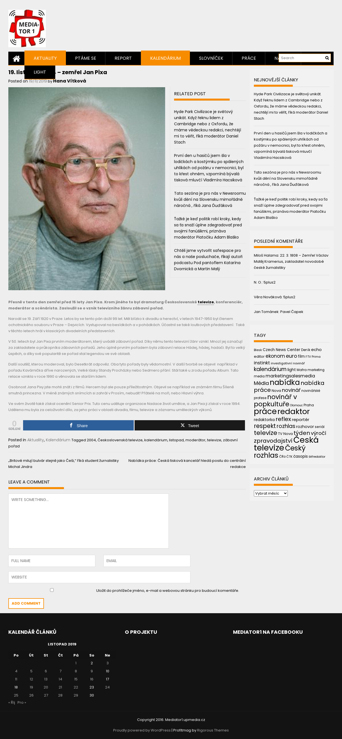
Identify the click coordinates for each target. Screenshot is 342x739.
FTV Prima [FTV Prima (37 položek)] (313, 357)
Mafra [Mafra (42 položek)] (302, 369)
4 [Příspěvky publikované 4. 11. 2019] (16, 671)
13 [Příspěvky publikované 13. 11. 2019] (46, 679)
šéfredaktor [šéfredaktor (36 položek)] (317, 457)
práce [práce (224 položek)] (265, 411)
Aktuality (45, 58)
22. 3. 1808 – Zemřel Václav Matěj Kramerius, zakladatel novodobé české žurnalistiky (291, 261)
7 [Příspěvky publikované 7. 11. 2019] (60, 671)
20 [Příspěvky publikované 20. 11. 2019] (46, 687)
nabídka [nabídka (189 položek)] (285, 382)
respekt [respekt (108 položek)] (265, 426)
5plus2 (270, 282)
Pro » (22, 702)
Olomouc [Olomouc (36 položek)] (296, 405)
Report (123, 58)
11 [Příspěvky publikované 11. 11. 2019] (16, 679)
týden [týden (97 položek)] (302, 433)
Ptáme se (85, 58)
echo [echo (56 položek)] (316, 349)
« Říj (11, 702)
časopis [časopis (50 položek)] (300, 456)
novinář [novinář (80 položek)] (291, 390)
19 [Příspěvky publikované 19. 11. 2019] (31, 687)
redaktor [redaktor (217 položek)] (293, 411)
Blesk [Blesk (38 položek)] (258, 350)
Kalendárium (165, 58)
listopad (176, 440)
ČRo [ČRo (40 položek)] (282, 456)
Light (40, 72)
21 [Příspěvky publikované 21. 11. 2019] (60, 687)
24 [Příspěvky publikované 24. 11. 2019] (107, 687)
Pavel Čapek (291, 311)
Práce (249, 58)
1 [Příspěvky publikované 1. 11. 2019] (75, 663)
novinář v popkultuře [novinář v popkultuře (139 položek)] (275, 400)
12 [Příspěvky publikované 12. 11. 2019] (31, 679)
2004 (91, 440)
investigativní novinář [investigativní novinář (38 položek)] (288, 363)
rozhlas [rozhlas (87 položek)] (286, 426)
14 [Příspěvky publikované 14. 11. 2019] (60, 679)
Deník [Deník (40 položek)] (305, 350)
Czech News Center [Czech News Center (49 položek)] (281, 349)
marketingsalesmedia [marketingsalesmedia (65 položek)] (290, 376)
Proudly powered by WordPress (142, 730)
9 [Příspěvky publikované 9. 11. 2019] (92, 671)
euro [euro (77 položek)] (291, 355)
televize (214, 440)
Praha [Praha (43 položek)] (309, 405)
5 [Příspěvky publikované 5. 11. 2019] (31, 671)
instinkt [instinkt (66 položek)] (262, 363)
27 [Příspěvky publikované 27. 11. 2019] (46, 695)
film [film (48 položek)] (301, 356)
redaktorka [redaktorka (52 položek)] (264, 419)
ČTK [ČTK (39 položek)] (289, 456)
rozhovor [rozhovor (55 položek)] (305, 426)
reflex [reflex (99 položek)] (283, 419)
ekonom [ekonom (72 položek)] (275, 356)
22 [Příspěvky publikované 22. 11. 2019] (76, 687)
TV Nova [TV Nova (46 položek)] (285, 433)
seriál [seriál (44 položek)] (319, 426)
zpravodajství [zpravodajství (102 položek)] (273, 441)
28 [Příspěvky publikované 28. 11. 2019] (60, 695)
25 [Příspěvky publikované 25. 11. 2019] (16, 695)
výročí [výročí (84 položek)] (318, 433)
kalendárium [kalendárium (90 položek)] (270, 369)
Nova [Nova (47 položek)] (276, 390)
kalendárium (155, 440)
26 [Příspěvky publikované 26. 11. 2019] (31, 695)
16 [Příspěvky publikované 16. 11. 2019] (91, 679)
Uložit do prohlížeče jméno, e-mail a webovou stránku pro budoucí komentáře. (167, 590)
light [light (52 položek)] (292, 369)
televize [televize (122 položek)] (265, 433)
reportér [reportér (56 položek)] (300, 419)
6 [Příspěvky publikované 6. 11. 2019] (46, 671)
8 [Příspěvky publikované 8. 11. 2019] (76, 671)
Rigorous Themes (213, 730)
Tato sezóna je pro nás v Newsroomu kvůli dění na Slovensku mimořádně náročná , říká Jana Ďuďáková (210, 199)
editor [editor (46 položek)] (259, 356)
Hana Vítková (69, 81)
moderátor (195, 440)
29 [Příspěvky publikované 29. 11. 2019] (76, 695)
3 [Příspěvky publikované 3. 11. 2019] (107, 663)
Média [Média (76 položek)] (261, 383)
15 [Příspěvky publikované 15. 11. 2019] (76, 679)
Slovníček (211, 58)
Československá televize (120, 440)
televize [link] (206, 302)
